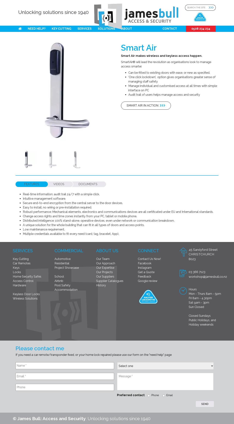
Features (31, 183)
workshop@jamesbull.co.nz (208, 276)
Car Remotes (22, 262)
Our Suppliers (105, 276)
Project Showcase (66, 267)
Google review (147, 280)
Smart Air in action (146, 105)
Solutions (106, 28)
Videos (58, 183)
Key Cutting (61, 28)
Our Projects (104, 271)
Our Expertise (105, 267)
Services (85, 28)
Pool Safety (62, 284)
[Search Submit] (212, 8)
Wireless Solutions (25, 298)
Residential (61, 262)
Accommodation (66, 289)
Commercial (68, 250)
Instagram (145, 267)
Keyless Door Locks (26, 293)
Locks (17, 271)
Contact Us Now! (149, 258)
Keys (16, 267)
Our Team (103, 258)
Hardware (19, 284)
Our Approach (105, 262)
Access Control (23, 280)
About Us (107, 250)
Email (169, 394)
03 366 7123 (197, 271)
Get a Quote (146, 271)
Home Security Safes (27, 276)
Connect (148, 250)
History (101, 284)
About (126, 28)
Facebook (144, 262)
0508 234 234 (200, 28)
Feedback (144, 276)
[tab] (31, 183)
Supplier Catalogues (109, 280)
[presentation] (43, 402)
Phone (155, 394)
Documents (87, 183)
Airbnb (58, 280)
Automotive (62, 258)
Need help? (37, 28)
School (59, 276)
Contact (170, 28)
